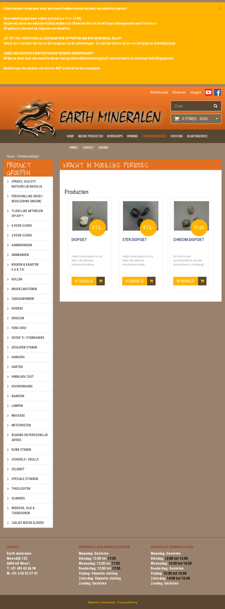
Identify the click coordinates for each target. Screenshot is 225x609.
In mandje (90, 281)
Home (70, 136)
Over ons (177, 136)
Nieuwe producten (90, 136)
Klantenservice (197, 136)
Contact (88, 147)
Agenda (103, 147)
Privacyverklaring (127, 602)
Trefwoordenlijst (154, 136)
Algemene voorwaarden (101, 602)
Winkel (73, 147)
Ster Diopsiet (134, 239)
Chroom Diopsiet (188, 239)
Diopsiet (79, 239)
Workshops (115, 136)
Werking (132, 136)
